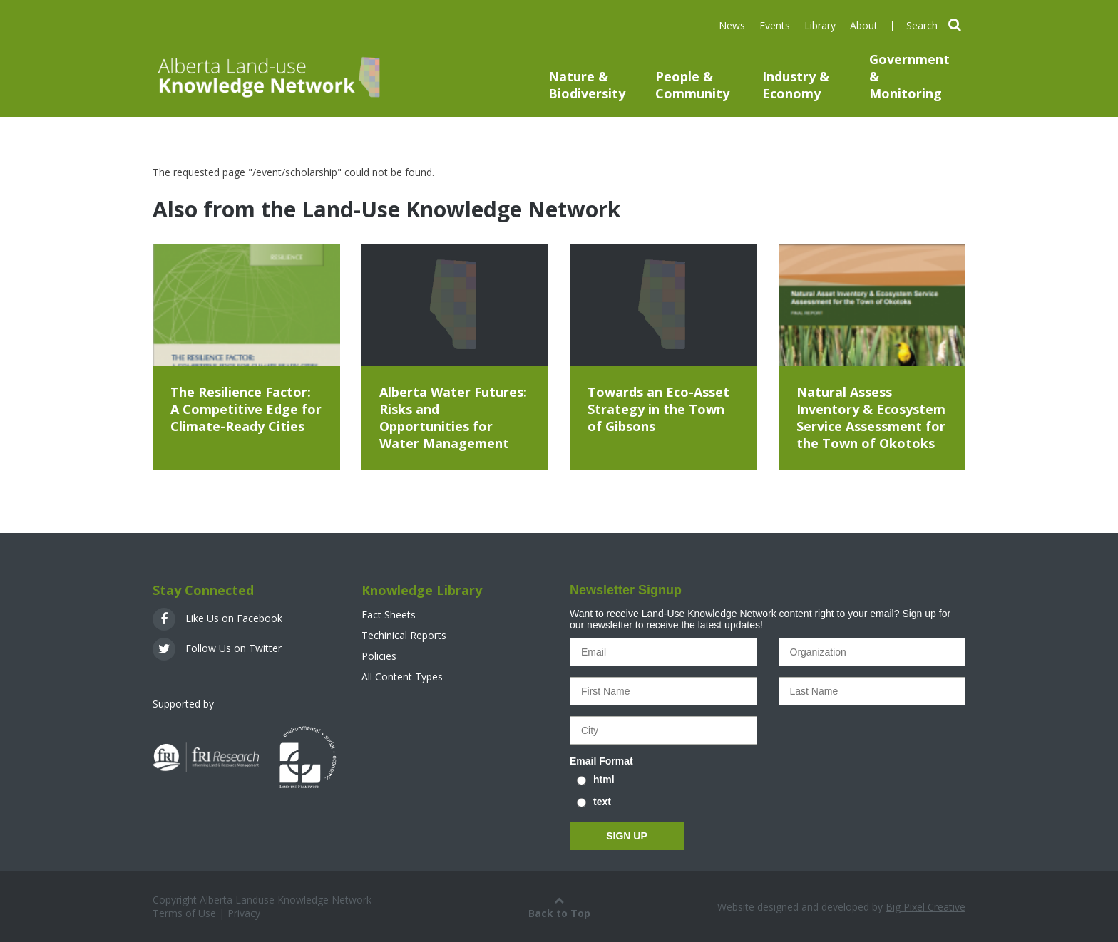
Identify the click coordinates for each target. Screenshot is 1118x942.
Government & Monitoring (909, 76)
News (732, 25)
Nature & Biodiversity (586, 85)
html (604, 779)
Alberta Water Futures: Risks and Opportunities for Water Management (453, 417)
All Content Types (402, 676)
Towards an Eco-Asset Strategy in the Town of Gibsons (658, 409)
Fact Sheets (388, 614)
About (864, 25)
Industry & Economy (795, 85)
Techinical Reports (403, 635)
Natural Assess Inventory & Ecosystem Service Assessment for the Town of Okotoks (870, 417)
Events (774, 25)
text (602, 801)
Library (820, 25)
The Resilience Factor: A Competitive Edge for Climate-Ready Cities (246, 409)
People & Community (692, 85)
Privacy (243, 913)
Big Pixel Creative (925, 906)
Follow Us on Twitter (217, 648)
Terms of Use (184, 913)
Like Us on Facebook (217, 618)
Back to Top (559, 906)
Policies (378, 656)
